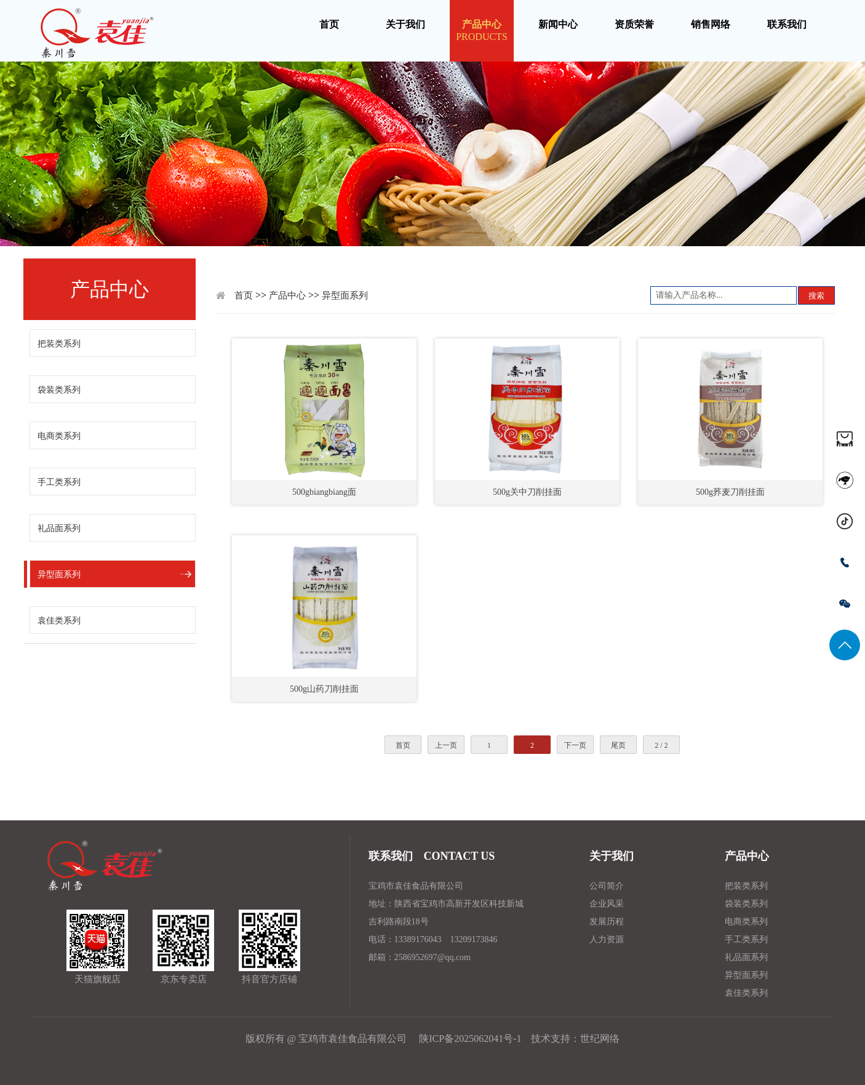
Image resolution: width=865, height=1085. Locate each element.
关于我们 (611, 856)
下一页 (575, 745)
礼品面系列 (59, 528)
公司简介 (606, 886)
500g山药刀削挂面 (324, 689)
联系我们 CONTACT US (432, 856)
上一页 (446, 745)
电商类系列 (59, 436)
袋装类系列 (59, 389)
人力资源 (606, 939)
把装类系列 (59, 343)
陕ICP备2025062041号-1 (469, 1038)
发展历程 (606, 921)
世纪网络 (600, 1038)
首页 (243, 295)
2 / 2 (661, 745)
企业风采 (606, 903)
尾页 (618, 745)
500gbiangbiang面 (324, 492)
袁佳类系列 (59, 620)
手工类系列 (59, 482)
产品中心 (287, 295)
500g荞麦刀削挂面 (730, 492)
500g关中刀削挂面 (527, 492)
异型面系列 (59, 574)
